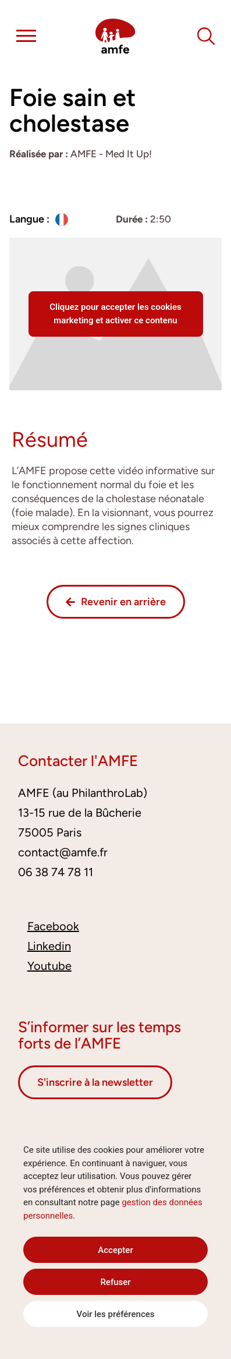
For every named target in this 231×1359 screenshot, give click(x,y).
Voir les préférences (116, 1314)
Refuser (115, 1282)
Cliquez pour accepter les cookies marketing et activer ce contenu (115, 314)
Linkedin (49, 946)
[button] (26, 38)
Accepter (115, 1250)
